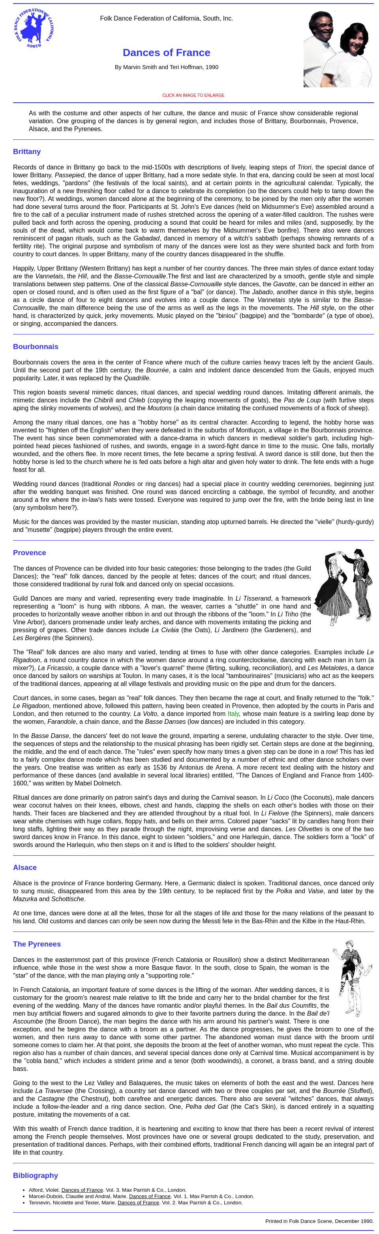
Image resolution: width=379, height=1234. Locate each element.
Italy (233, 713)
